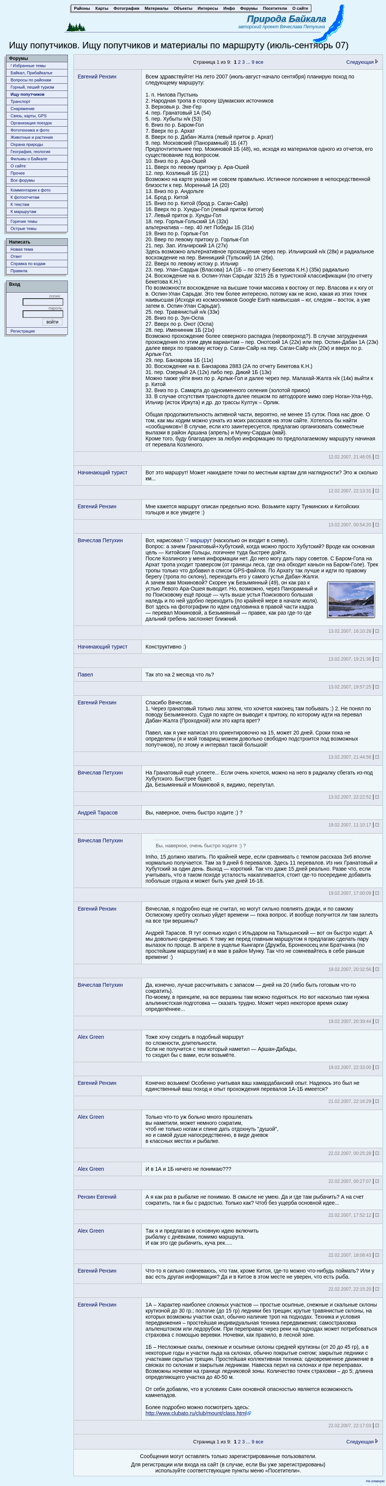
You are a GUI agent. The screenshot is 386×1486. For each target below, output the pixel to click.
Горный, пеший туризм (32, 87)
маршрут (201, 540)
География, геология (31, 151)
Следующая (362, 62)
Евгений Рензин (97, 77)
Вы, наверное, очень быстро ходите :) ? (194, 813)
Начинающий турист (102, 472)
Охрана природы (27, 144)
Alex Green (91, 1037)
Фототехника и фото (30, 130)
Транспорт (21, 101)
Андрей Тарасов (98, 813)
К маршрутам (23, 211)
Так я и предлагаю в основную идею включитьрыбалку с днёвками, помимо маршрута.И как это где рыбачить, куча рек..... (202, 1237)
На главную (375, 1481)
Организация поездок (31, 123)
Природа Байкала (286, 19)
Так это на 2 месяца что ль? (180, 675)
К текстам (20, 204)
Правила (19, 270)
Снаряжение (23, 108)
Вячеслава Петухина (302, 26)
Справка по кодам (28, 263)
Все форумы (23, 180)
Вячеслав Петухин (100, 540)
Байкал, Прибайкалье (31, 73)
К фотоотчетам (25, 197)
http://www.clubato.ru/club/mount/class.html (196, 1413)
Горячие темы (24, 221)
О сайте (18, 166)
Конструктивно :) (166, 647)
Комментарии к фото (31, 190)
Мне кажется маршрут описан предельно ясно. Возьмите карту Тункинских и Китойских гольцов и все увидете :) (252, 509)
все (259, 62)
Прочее (18, 173)
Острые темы (24, 228)
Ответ (16, 256)
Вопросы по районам (31, 80)
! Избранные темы (28, 65)
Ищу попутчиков (27, 94)
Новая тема (22, 249)
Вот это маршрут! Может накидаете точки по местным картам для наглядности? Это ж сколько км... (262, 475)
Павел (85, 675)
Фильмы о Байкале (29, 158)
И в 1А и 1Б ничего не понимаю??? (188, 1169)
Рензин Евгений (97, 1197)
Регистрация (23, 331)
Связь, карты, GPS (29, 115)
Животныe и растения (32, 137)
